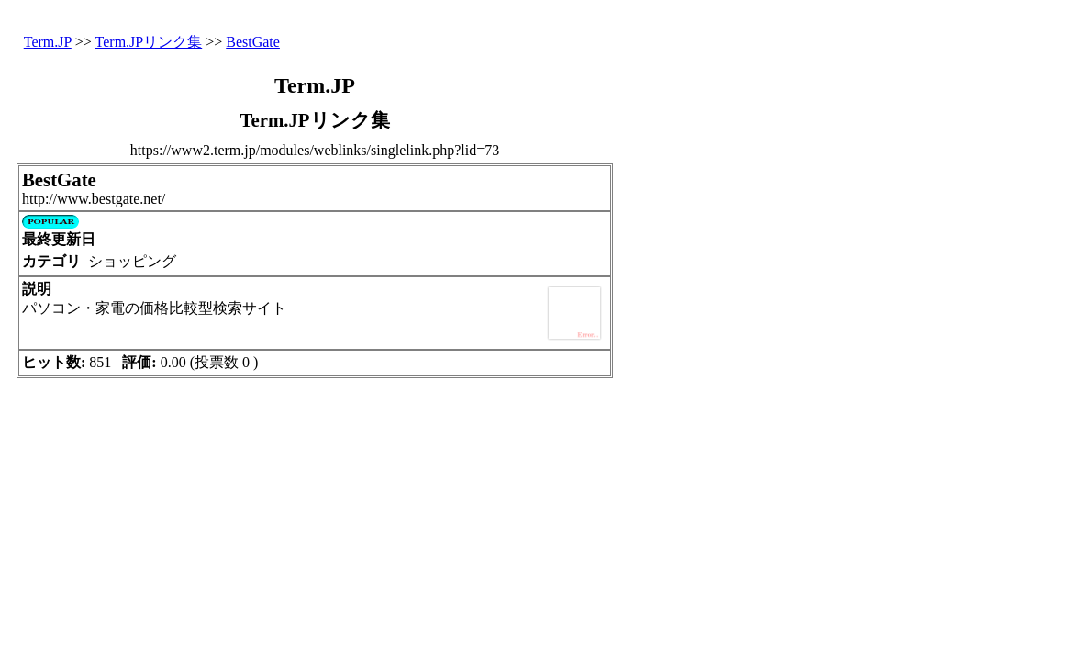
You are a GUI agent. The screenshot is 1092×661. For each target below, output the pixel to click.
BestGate (253, 42)
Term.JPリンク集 (149, 42)
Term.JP (48, 42)
